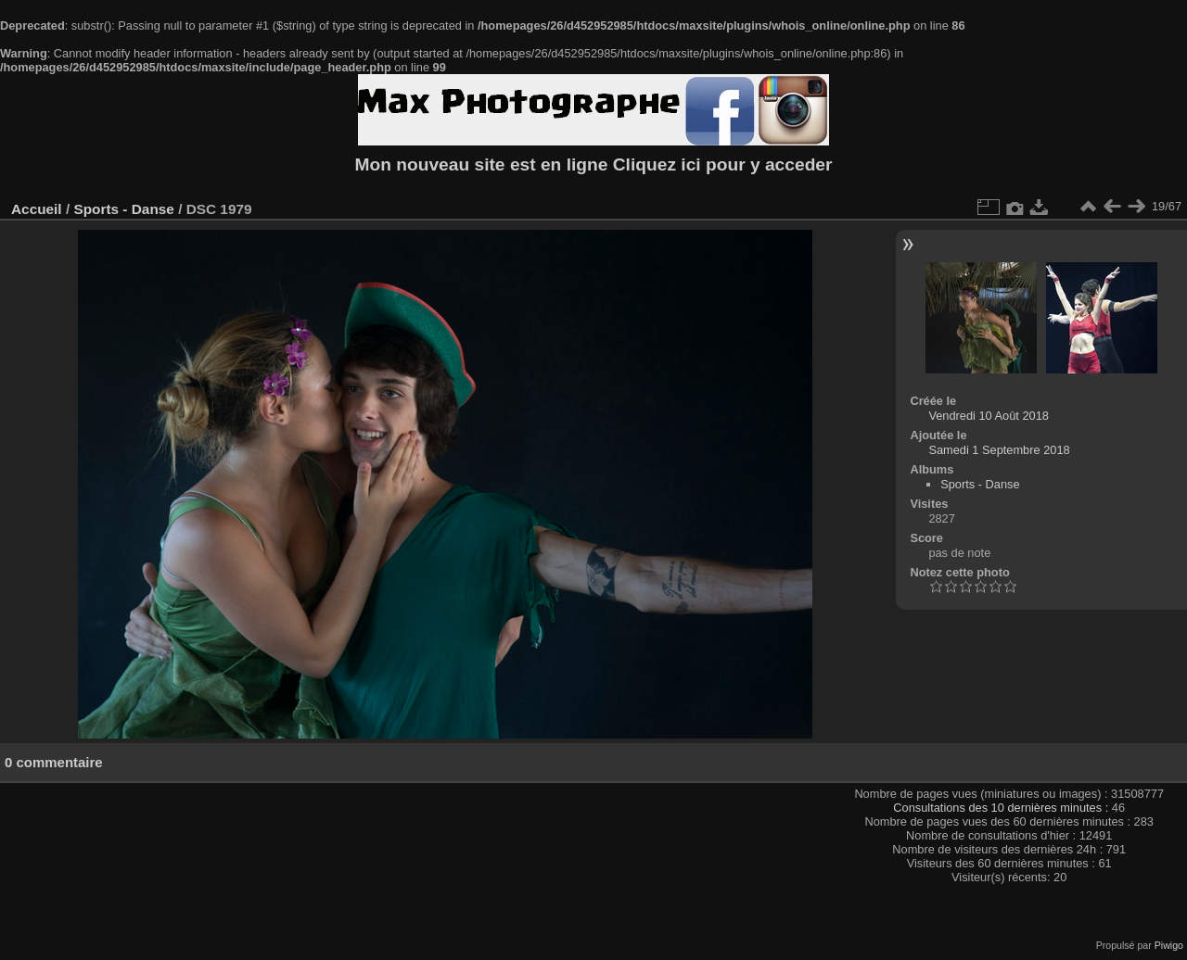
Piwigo (1169, 945)
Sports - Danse (123, 209)
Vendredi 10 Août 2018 (988, 416)
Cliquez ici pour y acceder (723, 164)
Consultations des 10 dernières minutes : (1002, 808)
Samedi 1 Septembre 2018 (998, 450)
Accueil (36, 209)
